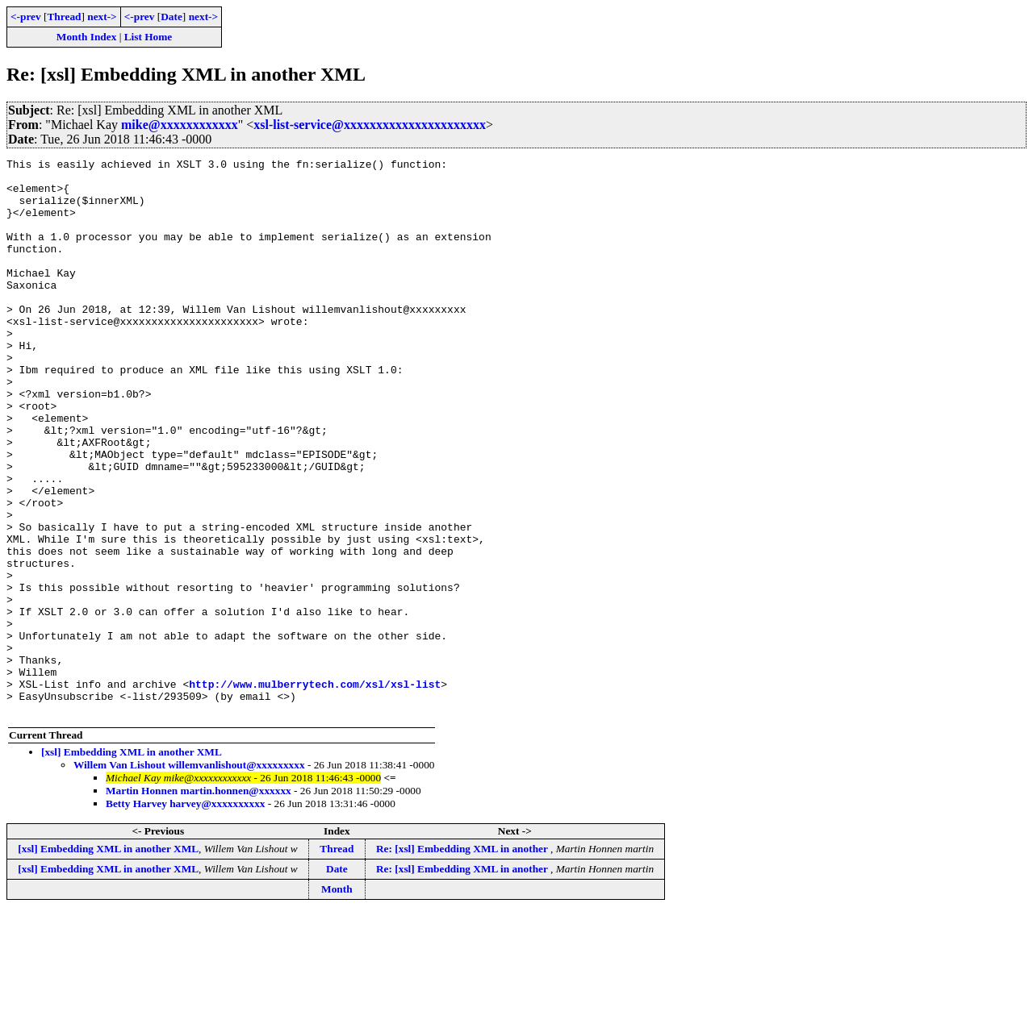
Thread (64, 16)
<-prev (25, 16)
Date (171, 16)
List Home (148, 37)
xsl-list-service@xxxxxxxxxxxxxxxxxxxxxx (369, 124)
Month (337, 1000)
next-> (101, 16)
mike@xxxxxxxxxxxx (179, 124)
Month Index (86, 37)
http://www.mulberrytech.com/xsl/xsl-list (315, 790)
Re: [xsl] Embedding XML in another (463, 960)
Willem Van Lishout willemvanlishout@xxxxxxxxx (189, 876)
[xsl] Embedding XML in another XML (131, 863)
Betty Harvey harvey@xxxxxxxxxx (185, 915)
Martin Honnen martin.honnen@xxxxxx (198, 902)
